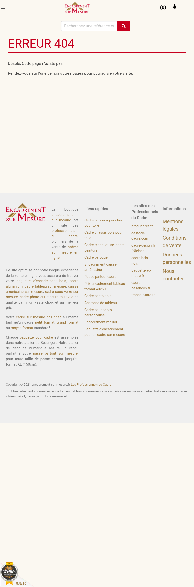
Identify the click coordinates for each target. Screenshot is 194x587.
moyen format (22, 328)
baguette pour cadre (36, 337)
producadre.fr (142, 226)
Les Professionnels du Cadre (91, 384)
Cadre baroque (96, 257)
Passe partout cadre (100, 277)
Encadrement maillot (100, 322)
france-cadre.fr (143, 295)
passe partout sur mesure (55, 353)
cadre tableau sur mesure (45, 286)
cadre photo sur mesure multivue (46, 297)
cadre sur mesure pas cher (38, 317)
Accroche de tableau (100, 303)
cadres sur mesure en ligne (65, 252)
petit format (45, 322)
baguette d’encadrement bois (41, 281)
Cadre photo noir (97, 296)
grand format (67, 322)
